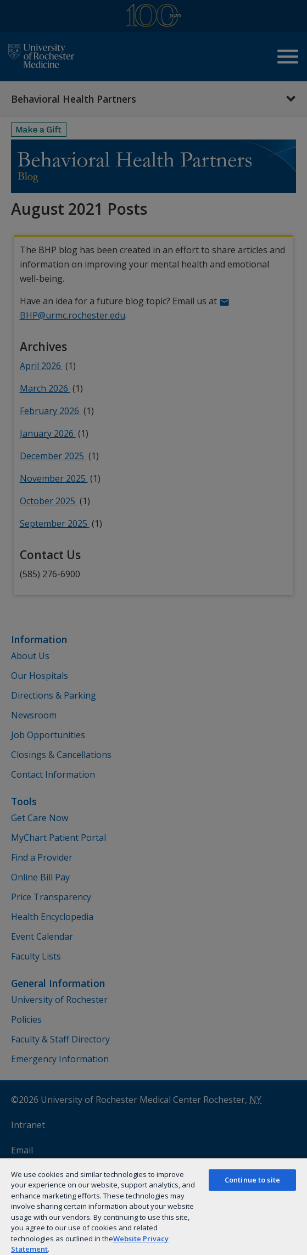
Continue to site (252, 1180)
